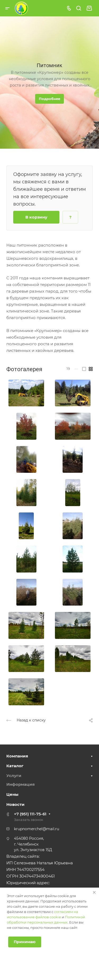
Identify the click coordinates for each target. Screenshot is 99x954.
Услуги (13, 775)
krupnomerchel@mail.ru (36, 828)
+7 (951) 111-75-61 (30, 813)
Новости (15, 804)
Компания (17, 755)
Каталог (14, 765)
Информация (20, 784)
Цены (12, 794)
